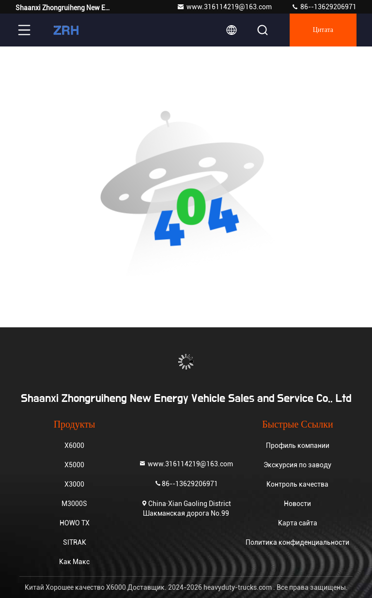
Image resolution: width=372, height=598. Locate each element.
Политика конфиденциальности (297, 542)
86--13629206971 (323, 7)
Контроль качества (297, 484)
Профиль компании (297, 445)
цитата (323, 30)
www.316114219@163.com (224, 7)
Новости (297, 503)
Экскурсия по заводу (297, 465)
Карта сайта (297, 523)
